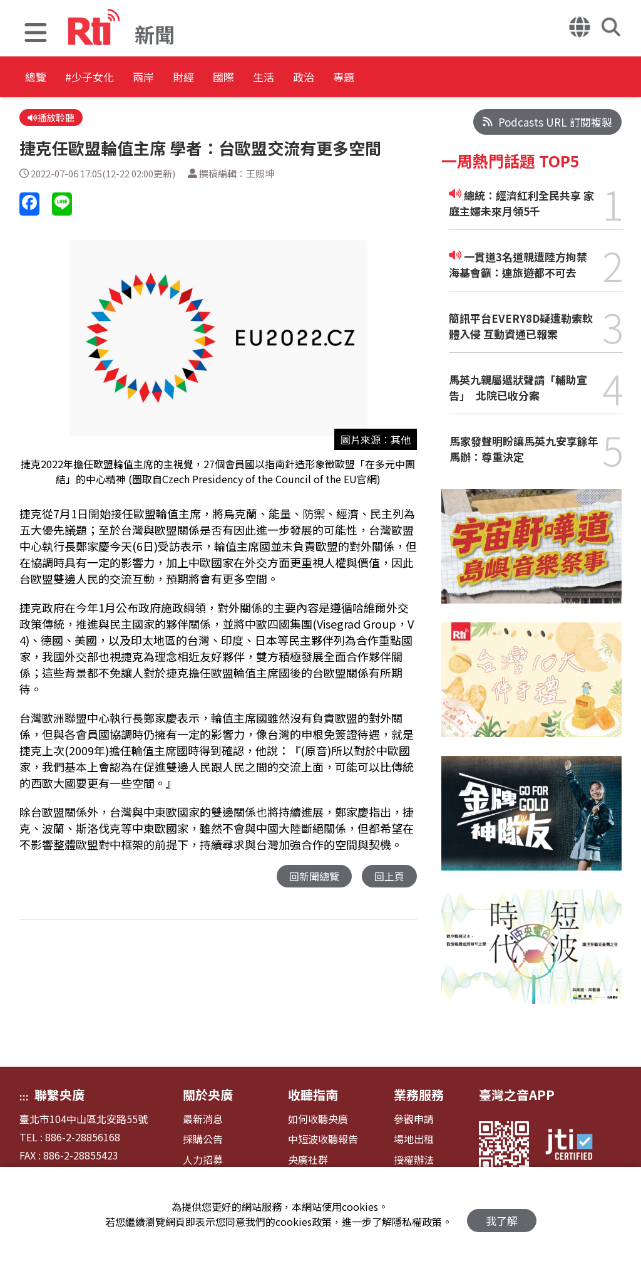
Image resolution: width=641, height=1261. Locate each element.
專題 (464, 78)
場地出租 (414, 1139)
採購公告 (203, 1139)
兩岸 (182, 78)
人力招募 (203, 1160)
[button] (35, 34)
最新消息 (203, 1119)
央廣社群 (308, 1160)
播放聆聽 (53, 119)
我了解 (502, 1214)
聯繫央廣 (59, 1095)
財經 (239, 78)
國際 (295, 78)
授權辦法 (414, 1160)
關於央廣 (208, 1095)
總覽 (37, 78)
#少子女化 (110, 78)
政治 (408, 78)
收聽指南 (313, 1095)
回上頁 (388, 879)
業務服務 (419, 1095)
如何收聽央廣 (318, 1119)
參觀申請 (414, 1119)
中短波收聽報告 (323, 1139)
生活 (351, 78)
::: (24, 1096)
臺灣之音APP (517, 1095)
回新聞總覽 (310, 879)
